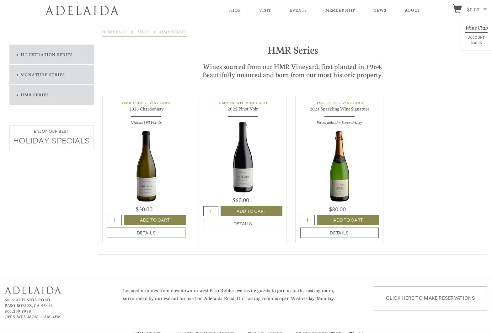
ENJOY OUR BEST (51, 131)
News (380, 10)
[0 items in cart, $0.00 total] (472, 9)
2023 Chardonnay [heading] (146, 108)
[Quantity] (114, 220)
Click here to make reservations (430, 298)
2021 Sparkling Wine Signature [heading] (339, 108)
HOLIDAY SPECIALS (51, 141)
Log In (476, 42)
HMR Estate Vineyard (146, 102)
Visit (265, 10)
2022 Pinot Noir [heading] (242, 108)
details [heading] (146, 233)
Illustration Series (47, 54)
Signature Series (43, 74)
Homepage (115, 31)
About (413, 10)
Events (298, 10)
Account (476, 37)
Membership (340, 10)
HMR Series (35, 94)
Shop (235, 10)
